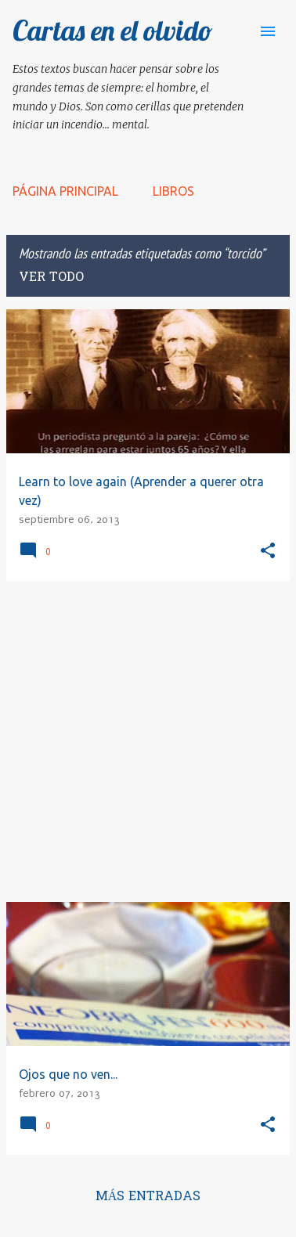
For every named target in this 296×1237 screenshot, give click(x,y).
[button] (267, 551)
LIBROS (173, 191)
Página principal (65, 191)
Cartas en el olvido (113, 30)
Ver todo (51, 278)
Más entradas (148, 1197)
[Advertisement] (148, 741)
